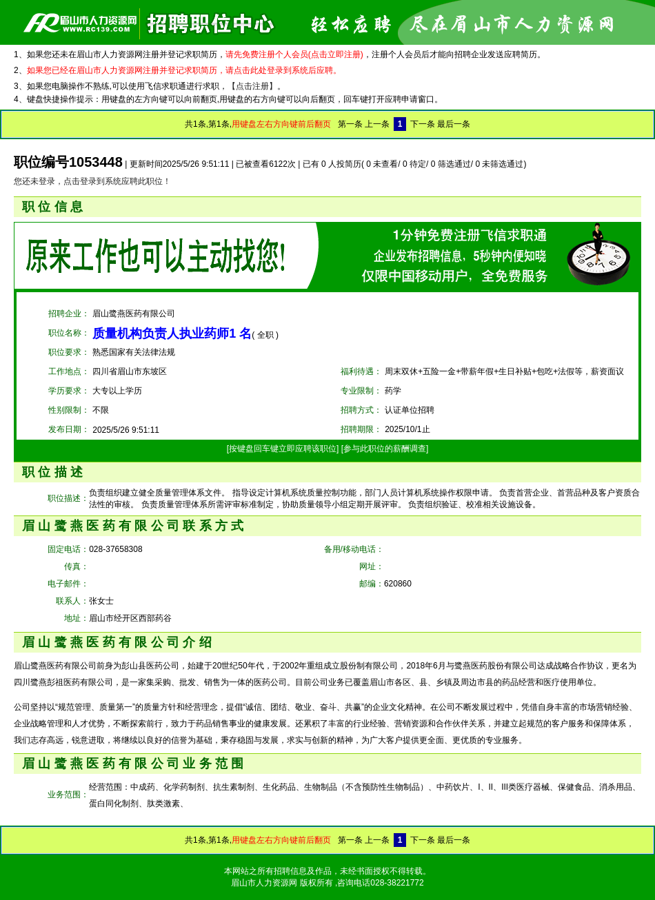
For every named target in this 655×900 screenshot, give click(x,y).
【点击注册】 (252, 86)
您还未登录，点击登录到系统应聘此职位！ (92, 181)
